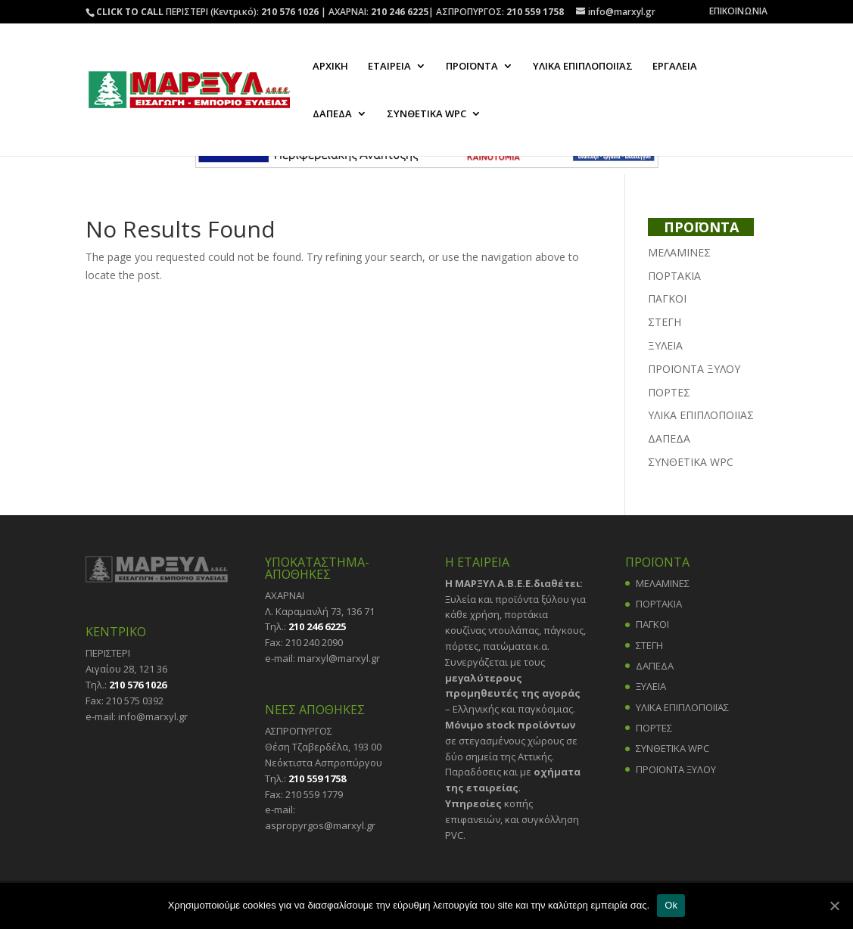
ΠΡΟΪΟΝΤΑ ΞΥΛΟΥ (694, 369)
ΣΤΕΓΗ (664, 322)
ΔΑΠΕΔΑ (332, 114)
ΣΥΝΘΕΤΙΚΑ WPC (426, 114)
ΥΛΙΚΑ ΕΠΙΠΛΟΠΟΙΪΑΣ (583, 67)
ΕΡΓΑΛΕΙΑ (674, 67)
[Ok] (834, 905)
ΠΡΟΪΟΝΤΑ (472, 67)
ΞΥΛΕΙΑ (665, 345)
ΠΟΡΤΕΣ (669, 392)
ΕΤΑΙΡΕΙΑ (389, 67)
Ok (671, 905)
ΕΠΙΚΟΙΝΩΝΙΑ (738, 12)
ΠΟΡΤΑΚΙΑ (674, 276)
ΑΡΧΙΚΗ (330, 67)
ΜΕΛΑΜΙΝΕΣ (679, 252)
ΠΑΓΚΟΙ (667, 298)
